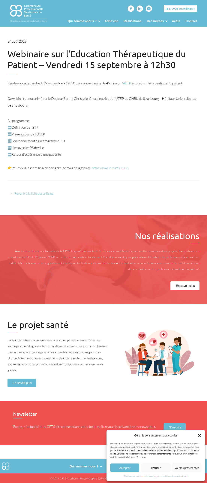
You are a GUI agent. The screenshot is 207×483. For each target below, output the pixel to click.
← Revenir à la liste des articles (31, 193)
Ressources (155, 21)
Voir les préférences (187, 467)
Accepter (124, 467)
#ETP (127, 83)
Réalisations (132, 21)
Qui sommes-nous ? (82, 21)
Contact (191, 21)
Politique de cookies (133, 476)
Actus (176, 21)
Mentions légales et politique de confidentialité (166, 476)
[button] (199, 435)
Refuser (156, 467)
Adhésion (111, 21)
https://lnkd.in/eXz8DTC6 (110, 168)
